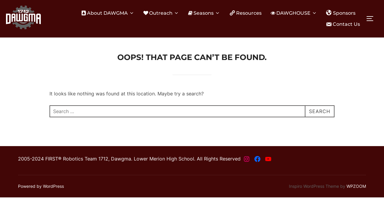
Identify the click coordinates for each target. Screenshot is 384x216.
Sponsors (341, 13)
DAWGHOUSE (294, 13)
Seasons (204, 13)
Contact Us (343, 24)
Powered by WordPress (41, 186)
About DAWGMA (108, 13)
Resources (245, 13)
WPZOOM (356, 186)
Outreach (161, 13)
